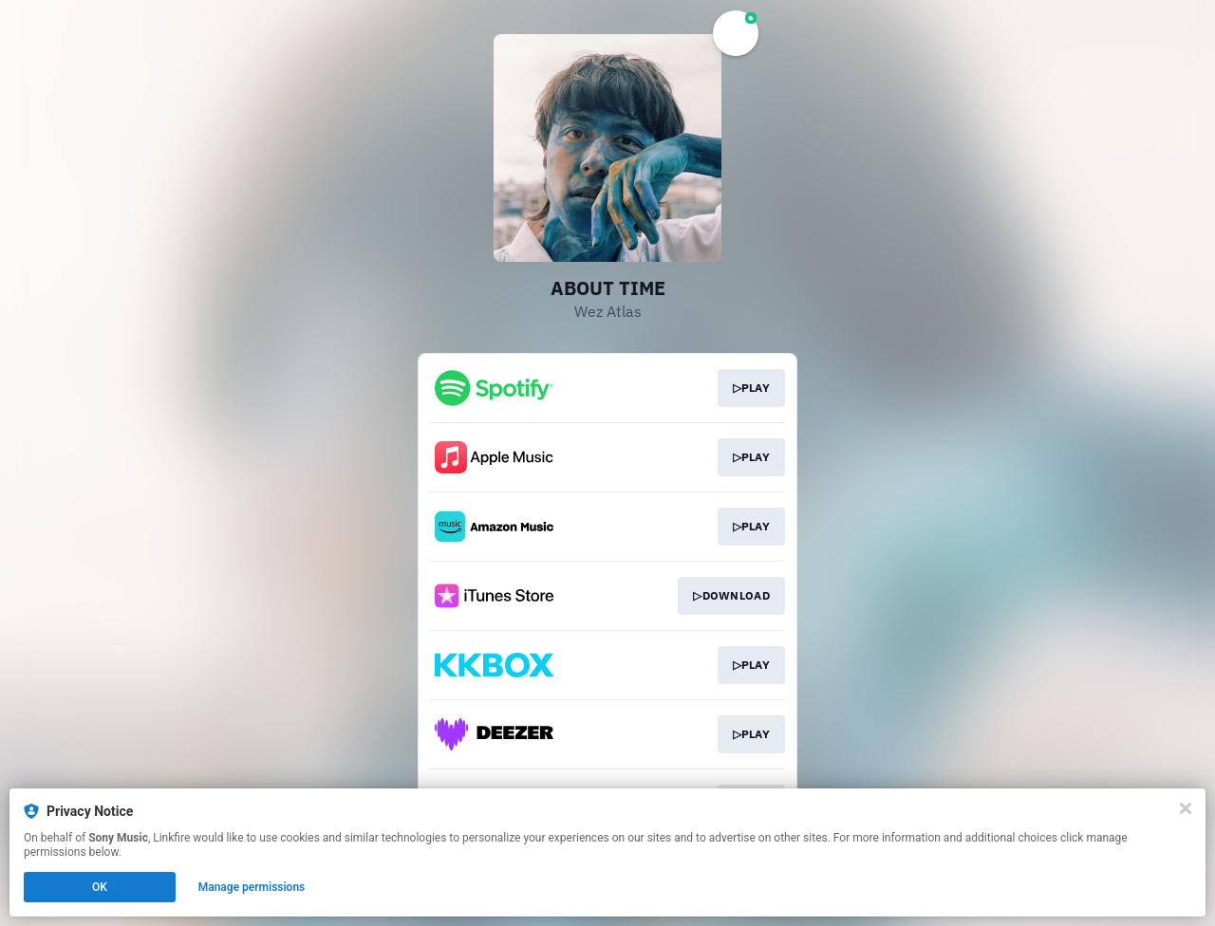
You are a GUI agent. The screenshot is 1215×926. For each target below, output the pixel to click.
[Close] (1185, 808)
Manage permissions (252, 887)
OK (99, 887)
